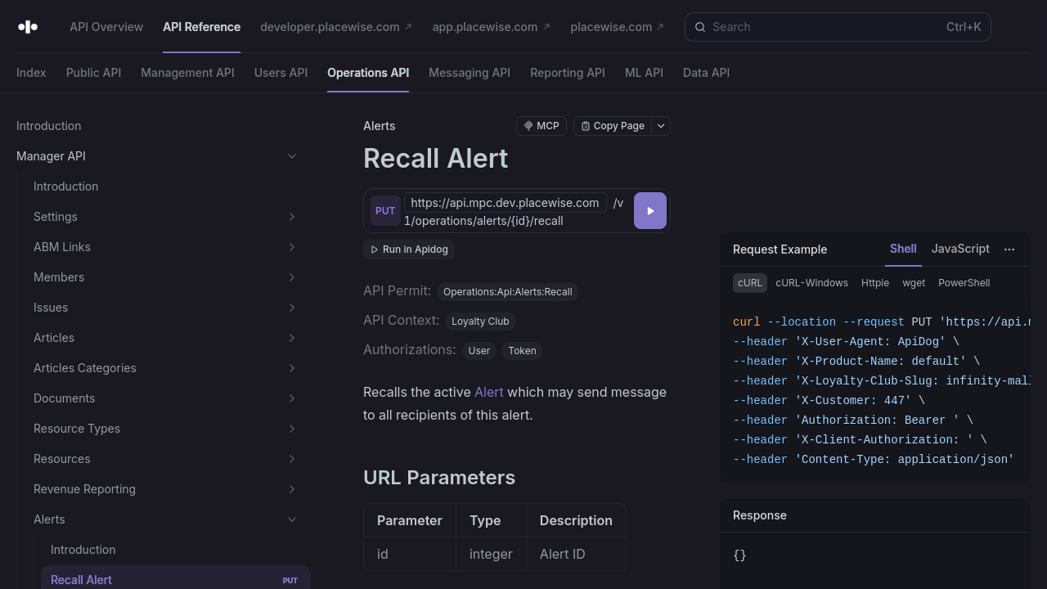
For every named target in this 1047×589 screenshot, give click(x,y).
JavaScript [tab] (961, 248)
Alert (489, 392)
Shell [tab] (903, 248)
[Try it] (650, 210)
